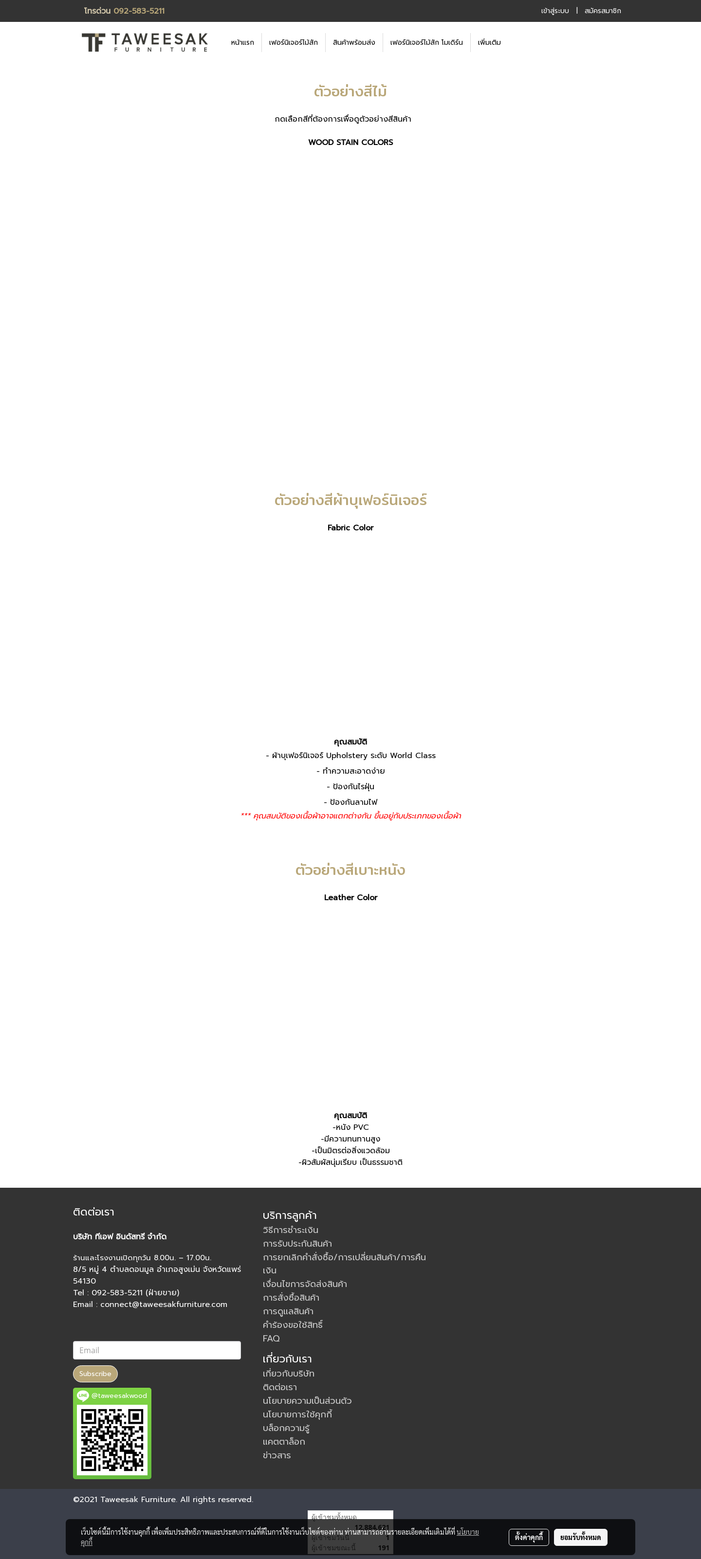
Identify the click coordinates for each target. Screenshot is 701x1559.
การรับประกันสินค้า (297, 1244)
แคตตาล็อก (284, 1442)
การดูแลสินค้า (288, 1311)
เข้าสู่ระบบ (555, 11)
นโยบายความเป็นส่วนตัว (307, 1401)
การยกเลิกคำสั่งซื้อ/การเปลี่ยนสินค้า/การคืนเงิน (344, 1264)
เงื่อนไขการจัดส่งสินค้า (305, 1284)
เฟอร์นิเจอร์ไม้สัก (293, 42)
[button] (523, 42)
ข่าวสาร (277, 1455)
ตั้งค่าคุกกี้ (529, 1537)
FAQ (271, 1338)
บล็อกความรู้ (286, 1428)
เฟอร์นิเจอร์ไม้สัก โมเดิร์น (426, 42)
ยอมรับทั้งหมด (580, 1537)
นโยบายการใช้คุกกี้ (297, 1414)
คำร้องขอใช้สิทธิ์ (293, 1325)
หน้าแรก (242, 42)
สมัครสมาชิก (603, 11)
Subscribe (95, 1374)
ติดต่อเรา (280, 1387)
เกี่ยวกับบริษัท (288, 1373)
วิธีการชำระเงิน (290, 1230)
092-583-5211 (139, 11)
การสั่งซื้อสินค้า (291, 1298)
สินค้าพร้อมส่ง (354, 42)
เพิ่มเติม (489, 42)
